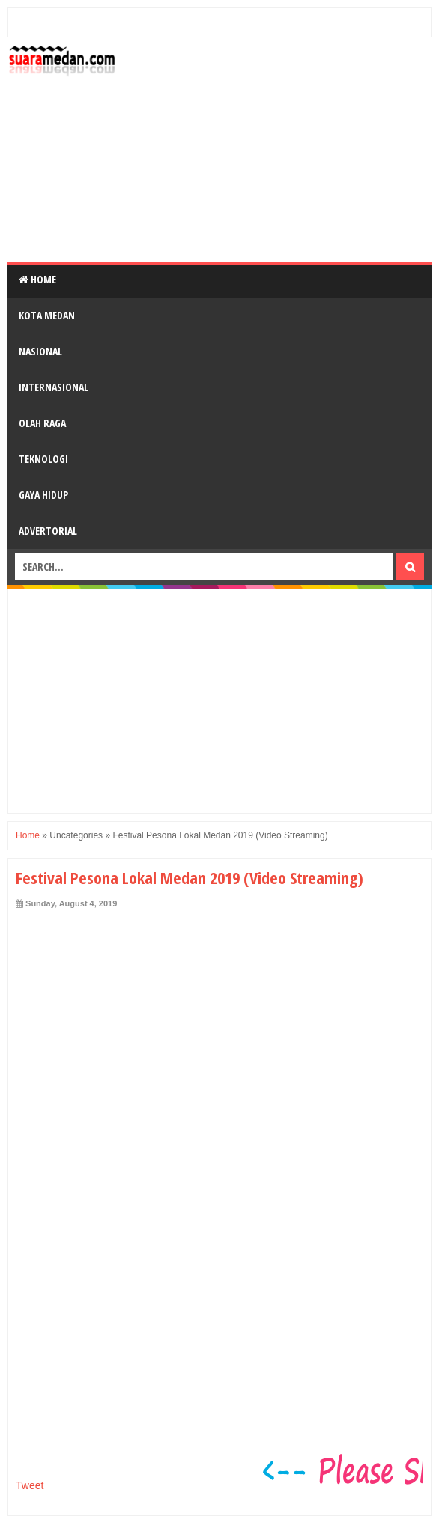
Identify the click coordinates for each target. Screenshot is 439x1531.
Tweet (29, 1485)
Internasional (53, 387)
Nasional (40, 351)
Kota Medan (47, 315)
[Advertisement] (277, 149)
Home (37, 279)
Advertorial (48, 531)
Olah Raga (42, 423)
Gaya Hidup (43, 495)
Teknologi (43, 459)
